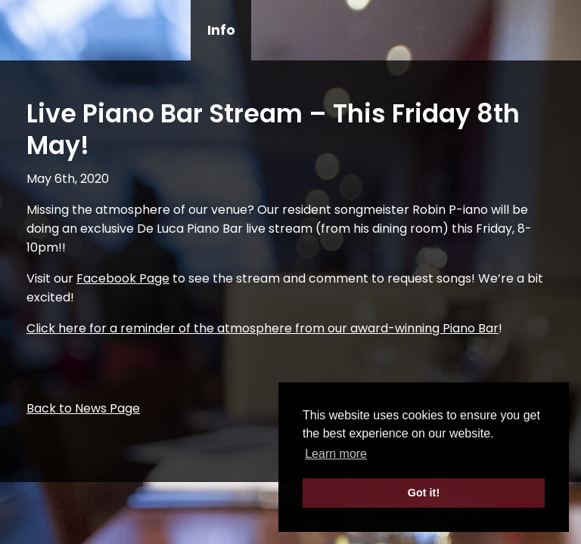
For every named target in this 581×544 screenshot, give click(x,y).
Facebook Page (122, 278)
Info (221, 29)
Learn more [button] (336, 453)
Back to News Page (83, 408)
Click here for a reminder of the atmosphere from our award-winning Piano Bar (262, 328)
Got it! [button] (424, 493)
